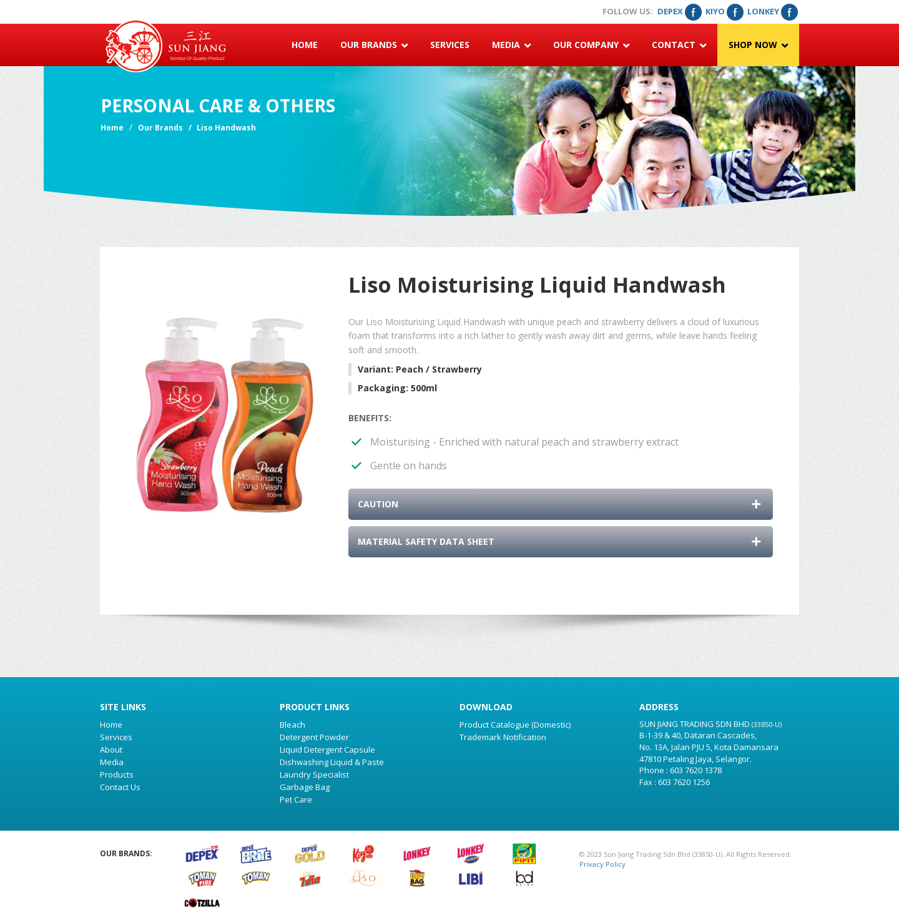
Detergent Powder (314, 737)
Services (449, 45)
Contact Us (120, 787)
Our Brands (374, 45)
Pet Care (296, 799)
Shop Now (758, 45)
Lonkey (772, 11)
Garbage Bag (305, 787)
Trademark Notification (502, 737)
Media (511, 45)
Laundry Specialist (314, 774)
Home (305, 45)
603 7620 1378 (696, 770)
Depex (679, 11)
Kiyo (724, 11)
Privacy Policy (602, 864)
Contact (679, 45)
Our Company (591, 45)
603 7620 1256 (684, 782)
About (111, 749)
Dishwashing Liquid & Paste (332, 762)
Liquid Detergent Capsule (327, 749)
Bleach (292, 724)
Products (117, 774)
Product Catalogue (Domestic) (515, 724)
